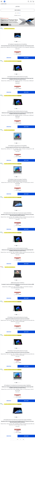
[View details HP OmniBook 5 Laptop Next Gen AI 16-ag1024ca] (9, 160)
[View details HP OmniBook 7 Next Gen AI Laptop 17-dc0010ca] (9, 194)
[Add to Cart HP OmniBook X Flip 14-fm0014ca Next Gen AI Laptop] (26, 263)
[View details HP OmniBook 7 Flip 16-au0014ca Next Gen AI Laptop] (9, 332)
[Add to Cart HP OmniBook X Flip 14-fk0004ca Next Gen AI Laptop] (26, 126)
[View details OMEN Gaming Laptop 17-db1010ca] (9, 298)
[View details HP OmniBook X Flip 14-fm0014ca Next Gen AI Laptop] (9, 263)
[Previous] (14, 439)
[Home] (4, 1)
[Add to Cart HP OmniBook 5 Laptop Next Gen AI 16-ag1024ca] (26, 160)
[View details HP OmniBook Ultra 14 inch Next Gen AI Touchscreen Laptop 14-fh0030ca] (9, 229)
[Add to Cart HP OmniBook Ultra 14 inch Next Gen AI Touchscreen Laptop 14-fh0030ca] (26, 229)
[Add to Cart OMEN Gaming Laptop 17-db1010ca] (26, 298)
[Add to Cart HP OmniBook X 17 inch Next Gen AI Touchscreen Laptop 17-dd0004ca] (26, 400)
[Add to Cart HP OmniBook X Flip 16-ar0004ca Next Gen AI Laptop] (26, 92)
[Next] (20, 439)
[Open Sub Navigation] (1, 1)
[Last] (23, 439)
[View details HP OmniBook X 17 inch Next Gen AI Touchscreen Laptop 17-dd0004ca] (9, 400)
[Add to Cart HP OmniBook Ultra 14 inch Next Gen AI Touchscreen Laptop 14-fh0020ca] (26, 436)
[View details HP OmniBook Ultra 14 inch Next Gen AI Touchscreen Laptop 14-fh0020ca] (9, 436)
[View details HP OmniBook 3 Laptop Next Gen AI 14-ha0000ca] (9, 57)
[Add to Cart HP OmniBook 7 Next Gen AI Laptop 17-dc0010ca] (26, 194)
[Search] (28, 1)
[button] (19, 28)
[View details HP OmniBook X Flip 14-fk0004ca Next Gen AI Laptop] (9, 126)
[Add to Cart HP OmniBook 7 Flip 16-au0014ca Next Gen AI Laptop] (26, 332)
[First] (12, 439)
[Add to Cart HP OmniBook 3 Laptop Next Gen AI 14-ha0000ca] (26, 57)
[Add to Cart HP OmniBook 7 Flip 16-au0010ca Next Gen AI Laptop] (26, 366)
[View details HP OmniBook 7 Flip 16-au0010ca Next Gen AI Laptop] (9, 366)
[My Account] (31, 1)
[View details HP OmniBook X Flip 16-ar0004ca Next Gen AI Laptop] (9, 92)
